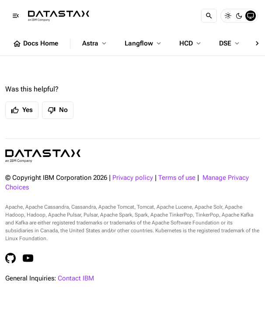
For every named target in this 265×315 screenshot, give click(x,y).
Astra (95, 43)
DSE (230, 43)
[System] (250, 15)
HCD (190, 43)
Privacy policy (132, 178)
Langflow (144, 43)
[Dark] (239, 15)
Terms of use (176, 178)
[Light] (228, 15)
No (58, 110)
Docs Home (35, 43)
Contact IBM (76, 278)
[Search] (209, 16)
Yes (22, 110)
